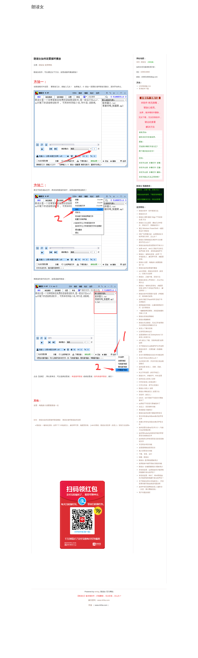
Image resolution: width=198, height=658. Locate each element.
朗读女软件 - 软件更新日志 (149, 211)
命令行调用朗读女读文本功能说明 (151, 355)
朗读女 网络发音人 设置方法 (149, 391)
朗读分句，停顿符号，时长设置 (150, 376)
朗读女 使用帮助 (45, 65)
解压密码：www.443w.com (99, 600)
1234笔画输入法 (145, 86)
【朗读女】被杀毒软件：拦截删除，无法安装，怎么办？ (99, 596)
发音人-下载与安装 (146, 328)
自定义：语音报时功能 (147, 407)
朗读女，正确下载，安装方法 (149, 277)
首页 (138, 62)
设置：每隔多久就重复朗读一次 (46, 405)
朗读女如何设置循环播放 (148, 268)
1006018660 (145, 72)
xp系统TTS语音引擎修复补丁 (149, 403)
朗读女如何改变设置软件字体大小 (151, 245)
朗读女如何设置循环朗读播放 (50, 420)
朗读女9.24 (143, 214)
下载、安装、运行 (145, 454)
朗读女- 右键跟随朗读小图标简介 (151, 467)
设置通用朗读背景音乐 (147, 448)
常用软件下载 (144, 89)
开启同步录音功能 (145, 444)
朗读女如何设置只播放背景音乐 (150, 413)
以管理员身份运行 (145, 332)
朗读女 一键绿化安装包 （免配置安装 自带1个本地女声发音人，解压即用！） (151, 288)
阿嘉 (90, 605)
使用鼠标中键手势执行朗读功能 (150, 463)
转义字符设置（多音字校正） (149, 372)
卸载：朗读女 (144, 457)
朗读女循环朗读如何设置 (72, 420)
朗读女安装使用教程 (146, 316)
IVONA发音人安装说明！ (148, 382)
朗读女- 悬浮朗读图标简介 (148, 460)
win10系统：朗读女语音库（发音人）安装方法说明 (110, 425)
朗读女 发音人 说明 (146, 388)
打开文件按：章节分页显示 (149, 385)
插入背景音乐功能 (145, 451)
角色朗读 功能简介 (145, 410)
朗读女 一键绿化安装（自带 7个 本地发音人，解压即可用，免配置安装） (63, 425)
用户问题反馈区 (144, 492)
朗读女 (37, 7)
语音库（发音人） (145, 395)
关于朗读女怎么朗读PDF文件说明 (151, 346)
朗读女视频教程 (144, 320)
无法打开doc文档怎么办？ (148, 358)
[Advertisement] (99, 32)
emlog (96, 592)
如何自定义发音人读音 (147, 379)
